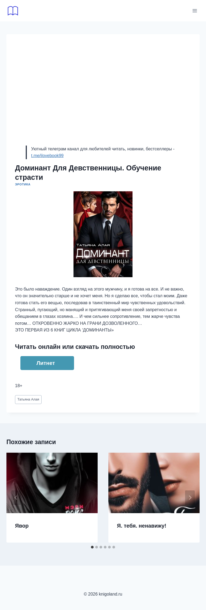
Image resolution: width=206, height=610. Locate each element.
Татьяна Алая (28, 399)
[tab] (92, 547)
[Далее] (190, 497)
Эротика (23, 184)
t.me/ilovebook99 (47, 155)
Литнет (45, 363)
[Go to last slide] (16, 497)
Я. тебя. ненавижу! (141, 526)
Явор (22, 526)
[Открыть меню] (195, 10)
